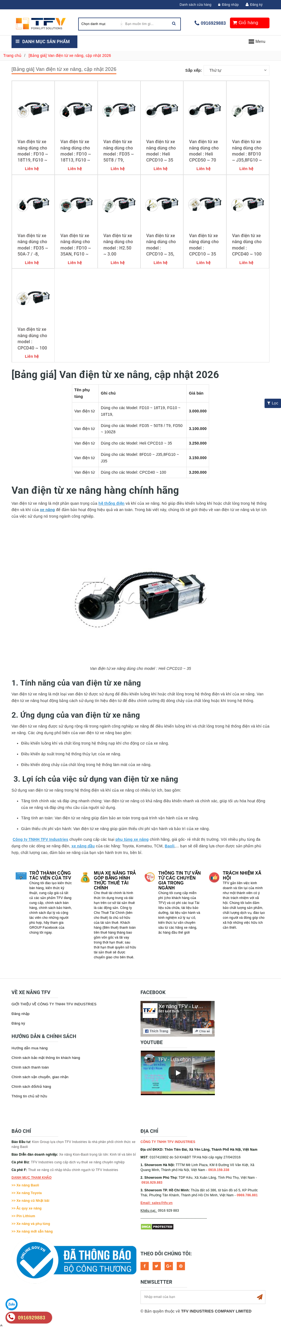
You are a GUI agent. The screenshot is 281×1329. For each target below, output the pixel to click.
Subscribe (259, 1297)
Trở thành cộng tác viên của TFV (50, 875)
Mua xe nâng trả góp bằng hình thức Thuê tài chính (115, 880)
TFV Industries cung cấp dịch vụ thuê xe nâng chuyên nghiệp (78, 1162)
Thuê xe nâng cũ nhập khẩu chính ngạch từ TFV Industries (73, 1170)
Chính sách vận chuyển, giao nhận (40, 1077)
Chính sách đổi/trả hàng (31, 1086)
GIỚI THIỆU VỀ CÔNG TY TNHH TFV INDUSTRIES (54, 1004)
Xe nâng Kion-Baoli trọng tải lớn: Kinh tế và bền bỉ (97, 1154)
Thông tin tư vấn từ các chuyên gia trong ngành (179, 880)
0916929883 (213, 23)
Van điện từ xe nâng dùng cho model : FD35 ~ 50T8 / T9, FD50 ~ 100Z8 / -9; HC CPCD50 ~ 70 (118, 160)
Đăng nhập (228, 5)
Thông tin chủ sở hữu (29, 1096)
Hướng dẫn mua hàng (30, 1048)
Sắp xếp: (193, 70)
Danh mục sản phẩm (46, 41)
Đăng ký (256, 5)
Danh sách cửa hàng (196, 5)
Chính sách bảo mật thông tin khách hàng (46, 1058)
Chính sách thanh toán (30, 1067)
